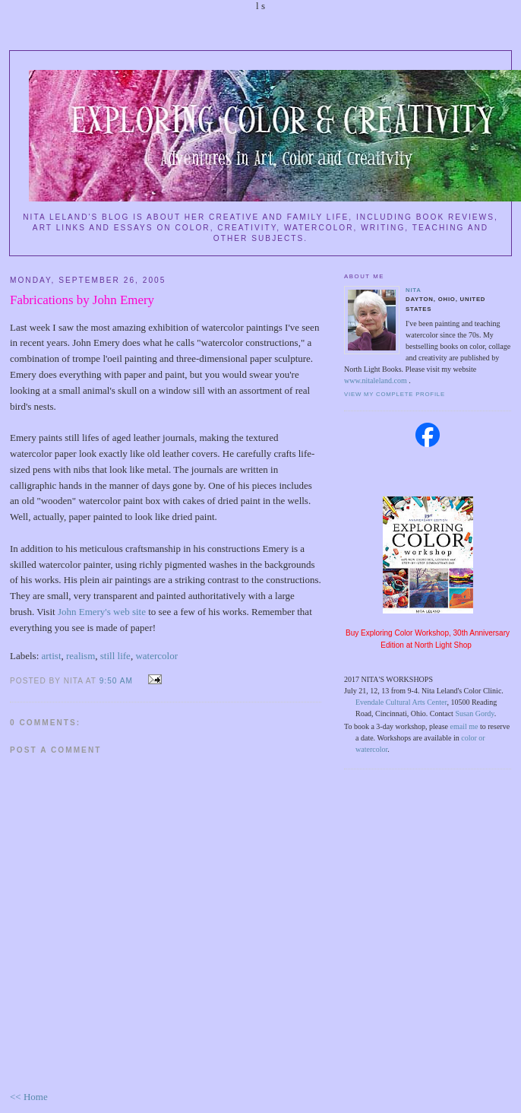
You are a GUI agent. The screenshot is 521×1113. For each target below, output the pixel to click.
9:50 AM (116, 681)
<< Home (29, 1096)
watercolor (156, 655)
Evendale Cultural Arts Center (401, 702)
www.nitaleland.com (376, 380)
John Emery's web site (102, 611)
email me (464, 726)
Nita (414, 290)
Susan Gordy (474, 713)
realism (80, 655)
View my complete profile (394, 394)
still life (115, 655)
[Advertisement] (427, 815)
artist (52, 655)
